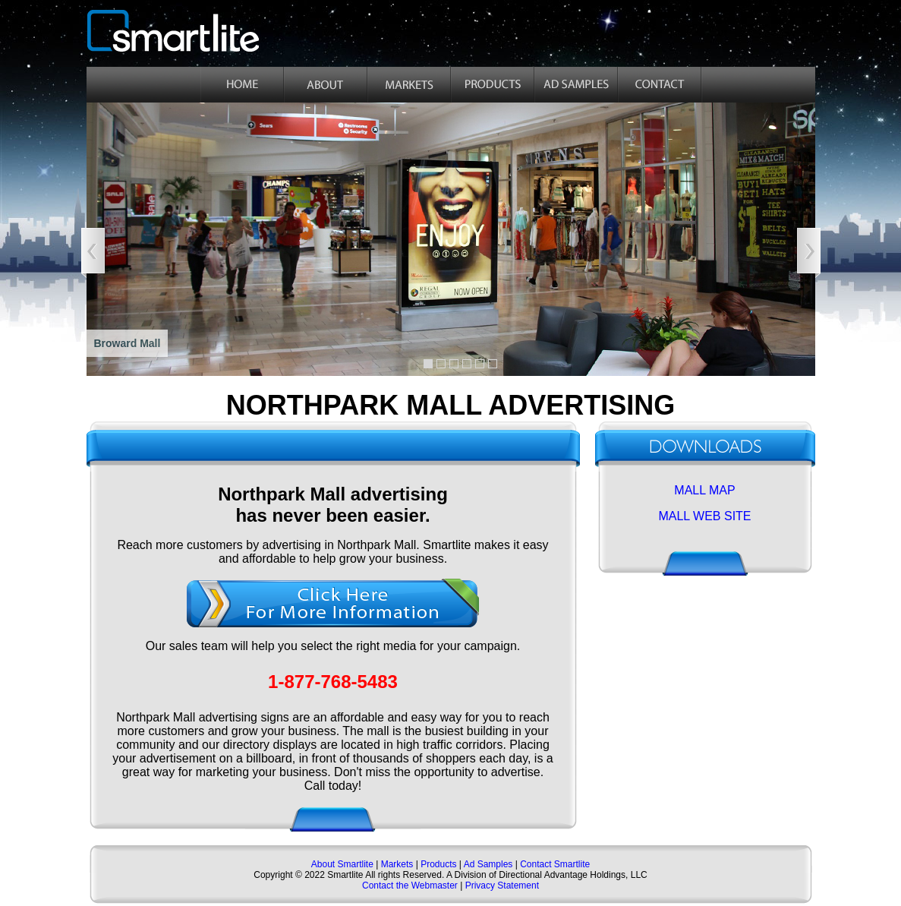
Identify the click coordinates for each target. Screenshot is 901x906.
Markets (395, 864)
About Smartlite (343, 864)
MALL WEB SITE (704, 516)
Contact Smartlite (555, 864)
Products (438, 864)
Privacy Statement (502, 885)
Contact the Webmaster (410, 885)
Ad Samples (488, 864)
